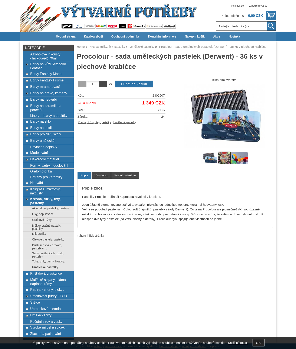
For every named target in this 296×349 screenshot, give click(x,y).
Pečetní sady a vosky (46, 321)
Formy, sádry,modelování (49, 165)
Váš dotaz (101, 175)
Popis (84, 175)
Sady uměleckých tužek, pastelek (48, 255)
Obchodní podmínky (125, 36)
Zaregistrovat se (258, 5)
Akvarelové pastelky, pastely (50, 208)
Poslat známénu (125, 175)
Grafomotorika (41, 171)
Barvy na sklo (40, 121)
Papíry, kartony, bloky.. (47, 289)
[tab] (84, 175)
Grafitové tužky (42, 220)
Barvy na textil (41, 128)
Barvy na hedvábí (43, 99)
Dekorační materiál (44, 159)
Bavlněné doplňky (43, 147)
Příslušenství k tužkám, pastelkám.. (47, 247)
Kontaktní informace (162, 36)
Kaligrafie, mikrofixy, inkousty (45, 191)
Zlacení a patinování (45, 334)
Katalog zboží (93, 36)
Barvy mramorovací (45, 86)
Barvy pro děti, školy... (46, 134)
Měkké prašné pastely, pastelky (46, 227)
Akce (216, 36)
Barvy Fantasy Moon (46, 74)
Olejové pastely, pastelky (48, 239)
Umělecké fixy (41, 315)
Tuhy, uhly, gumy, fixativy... (49, 261)
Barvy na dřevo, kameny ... (50, 93)
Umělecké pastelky (124, 122)
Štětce (35, 302)
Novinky (234, 36)
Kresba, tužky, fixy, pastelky (94, 122)
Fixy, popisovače (43, 214)
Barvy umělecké (42, 140)
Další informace (238, 343)
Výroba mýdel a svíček (47, 327)
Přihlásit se (237, 5)
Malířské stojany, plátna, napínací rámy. (48, 282)
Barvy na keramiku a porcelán (45, 108)
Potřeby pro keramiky (46, 177)
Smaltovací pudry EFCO (48, 296)
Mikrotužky (39, 233)
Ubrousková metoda (45, 309)
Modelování (39, 153)
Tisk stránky (96, 235)
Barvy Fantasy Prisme (47, 80)
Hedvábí (36, 183)
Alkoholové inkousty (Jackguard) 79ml (45, 56)
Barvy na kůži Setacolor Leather (48, 66)
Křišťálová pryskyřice (46, 273)
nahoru (81, 235)
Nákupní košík (195, 36)
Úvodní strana (65, 36)
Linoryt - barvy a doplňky (48, 115)
